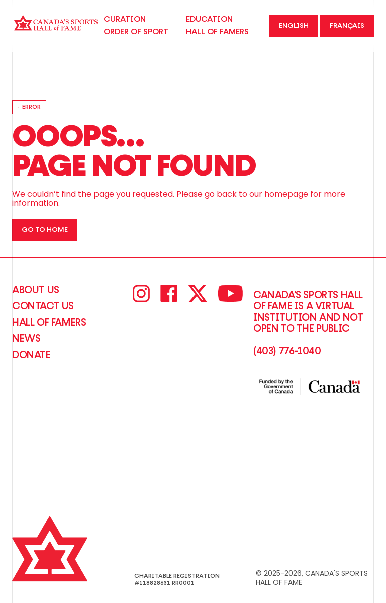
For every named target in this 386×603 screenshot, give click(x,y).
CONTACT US (43, 306)
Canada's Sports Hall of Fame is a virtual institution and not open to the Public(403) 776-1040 (308, 323)
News (26, 339)
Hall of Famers (49, 323)
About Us (35, 290)
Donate (31, 355)
